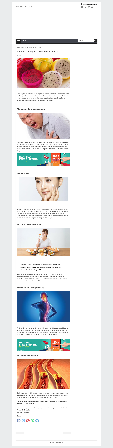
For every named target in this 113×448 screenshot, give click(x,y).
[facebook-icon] (82, 7)
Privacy (30, 6)
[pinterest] (28, 420)
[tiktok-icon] (95, 7)
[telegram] (37, 420)
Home (17, 6)
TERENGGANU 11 (58, 442)
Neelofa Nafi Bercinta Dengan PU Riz (31, 270)
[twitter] (23, 420)
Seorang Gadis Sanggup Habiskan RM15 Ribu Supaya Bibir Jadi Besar (41, 267)
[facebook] (18, 420)
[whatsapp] (32, 420)
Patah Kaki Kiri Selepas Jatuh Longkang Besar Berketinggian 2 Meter (40, 264)
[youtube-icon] (92, 7)
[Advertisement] (56, 22)
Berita (24, 40)
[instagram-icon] (89, 7)
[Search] (86, 40)
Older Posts (67, 433)
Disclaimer (23, 6)
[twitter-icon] (85, 7)
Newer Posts (20, 433)
